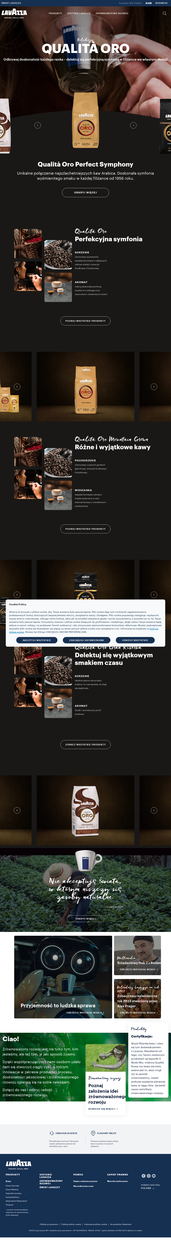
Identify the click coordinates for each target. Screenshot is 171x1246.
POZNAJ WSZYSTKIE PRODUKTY (85, 321)
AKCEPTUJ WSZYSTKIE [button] (37, 640)
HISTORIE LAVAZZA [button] (79, 13)
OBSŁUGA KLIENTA (66, 1133)
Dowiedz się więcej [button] (104, 1108)
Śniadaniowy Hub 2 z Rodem (139, 963)
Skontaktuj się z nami (83, 1186)
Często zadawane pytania (85, 1181)
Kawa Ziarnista (12, 1186)
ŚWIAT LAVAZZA (11, 3)
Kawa (8, 1181)
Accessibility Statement (120, 1224)
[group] (85, 120)
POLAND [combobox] (146, 1188)
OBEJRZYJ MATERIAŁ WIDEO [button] (86, 1012)
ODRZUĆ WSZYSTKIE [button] (135, 640)
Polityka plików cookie (71, 1224)
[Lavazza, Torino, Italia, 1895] (14, 13)
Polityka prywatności (49, 1224)
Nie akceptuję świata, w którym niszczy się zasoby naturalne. (85, 890)
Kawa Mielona (12, 1189)
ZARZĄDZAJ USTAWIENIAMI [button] (86, 640)
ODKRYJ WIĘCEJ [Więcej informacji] (85, 192)
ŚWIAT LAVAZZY (50, 1187)
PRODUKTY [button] (55, 13)
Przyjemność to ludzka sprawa (58, 1005)
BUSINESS (162, 3)
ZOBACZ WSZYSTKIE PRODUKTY (85, 744)
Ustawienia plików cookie (95, 1224)
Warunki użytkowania (117, 1181)
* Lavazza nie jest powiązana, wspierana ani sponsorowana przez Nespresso (17, 1212)
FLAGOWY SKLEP (106, 1133)
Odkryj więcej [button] (85, 919)
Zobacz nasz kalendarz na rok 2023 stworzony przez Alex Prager (137, 1001)
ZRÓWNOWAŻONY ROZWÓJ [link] (112, 13)
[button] (164, 13)
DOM (149, 3)
